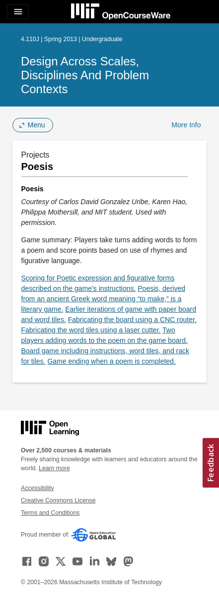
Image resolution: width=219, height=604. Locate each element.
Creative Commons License (58, 500)
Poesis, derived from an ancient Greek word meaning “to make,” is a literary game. (103, 298)
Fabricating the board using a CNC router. (132, 320)
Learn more (54, 468)
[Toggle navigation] (18, 11)
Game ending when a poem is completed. (111, 361)
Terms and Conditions (50, 512)
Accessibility (37, 488)
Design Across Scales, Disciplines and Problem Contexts (85, 75)
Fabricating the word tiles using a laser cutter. (91, 330)
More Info (186, 125)
